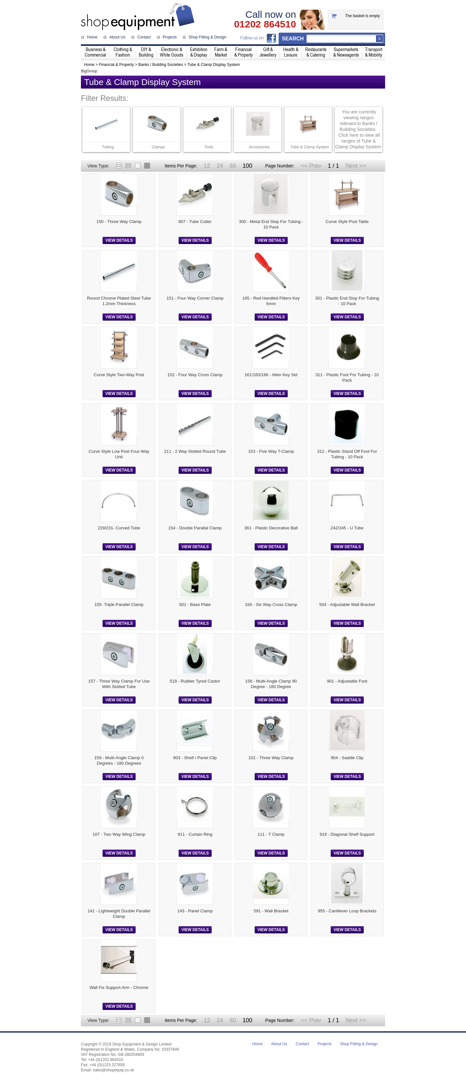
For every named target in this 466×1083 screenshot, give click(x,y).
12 (207, 166)
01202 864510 (265, 24)
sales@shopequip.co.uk (113, 1070)
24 (219, 166)
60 (232, 166)
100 (247, 166)
